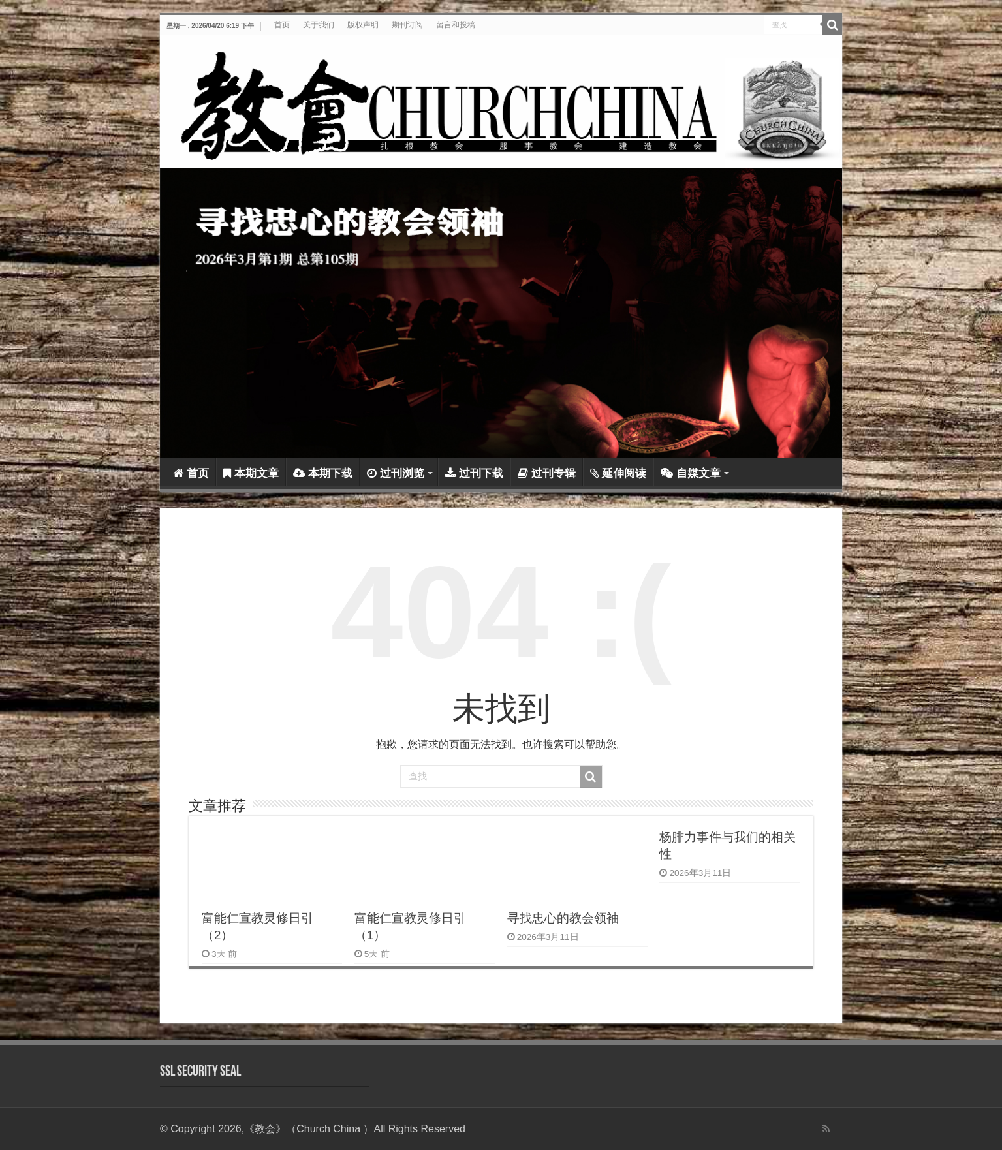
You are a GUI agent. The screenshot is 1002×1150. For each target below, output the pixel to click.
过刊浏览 (395, 473)
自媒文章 (691, 473)
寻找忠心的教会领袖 (563, 918)
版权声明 (363, 24)
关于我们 (318, 24)
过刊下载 (474, 473)
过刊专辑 (547, 473)
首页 (282, 24)
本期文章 (251, 473)
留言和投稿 (455, 24)
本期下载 (322, 473)
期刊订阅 (407, 24)
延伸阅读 (618, 473)
